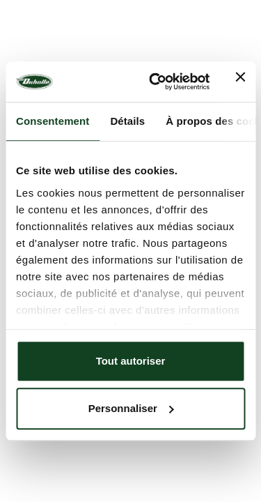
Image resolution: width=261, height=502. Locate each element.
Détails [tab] (127, 121)
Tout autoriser (131, 361)
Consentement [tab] (52, 121)
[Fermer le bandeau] (240, 81)
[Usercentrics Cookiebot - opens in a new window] (155, 82)
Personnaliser (131, 408)
